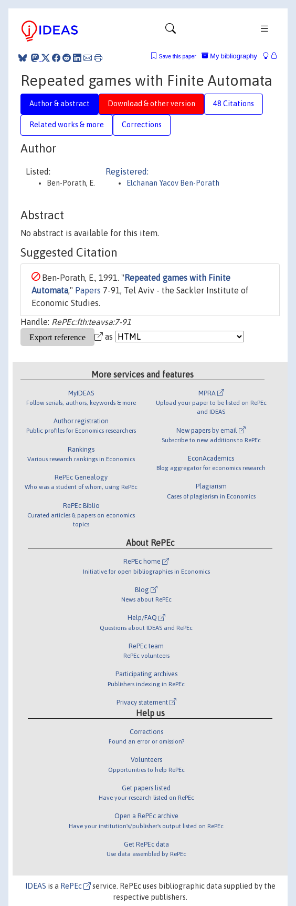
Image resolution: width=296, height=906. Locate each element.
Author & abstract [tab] (59, 103)
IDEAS (35, 886)
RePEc (75, 886)
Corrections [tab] (142, 124)
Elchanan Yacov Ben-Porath (172, 183)
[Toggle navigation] (170, 31)
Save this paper (177, 56)
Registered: (127, 171)
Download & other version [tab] (151, 103)
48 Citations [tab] (233, 103)
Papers (88, 290)
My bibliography (229, 56)
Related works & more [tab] (66, 124)
